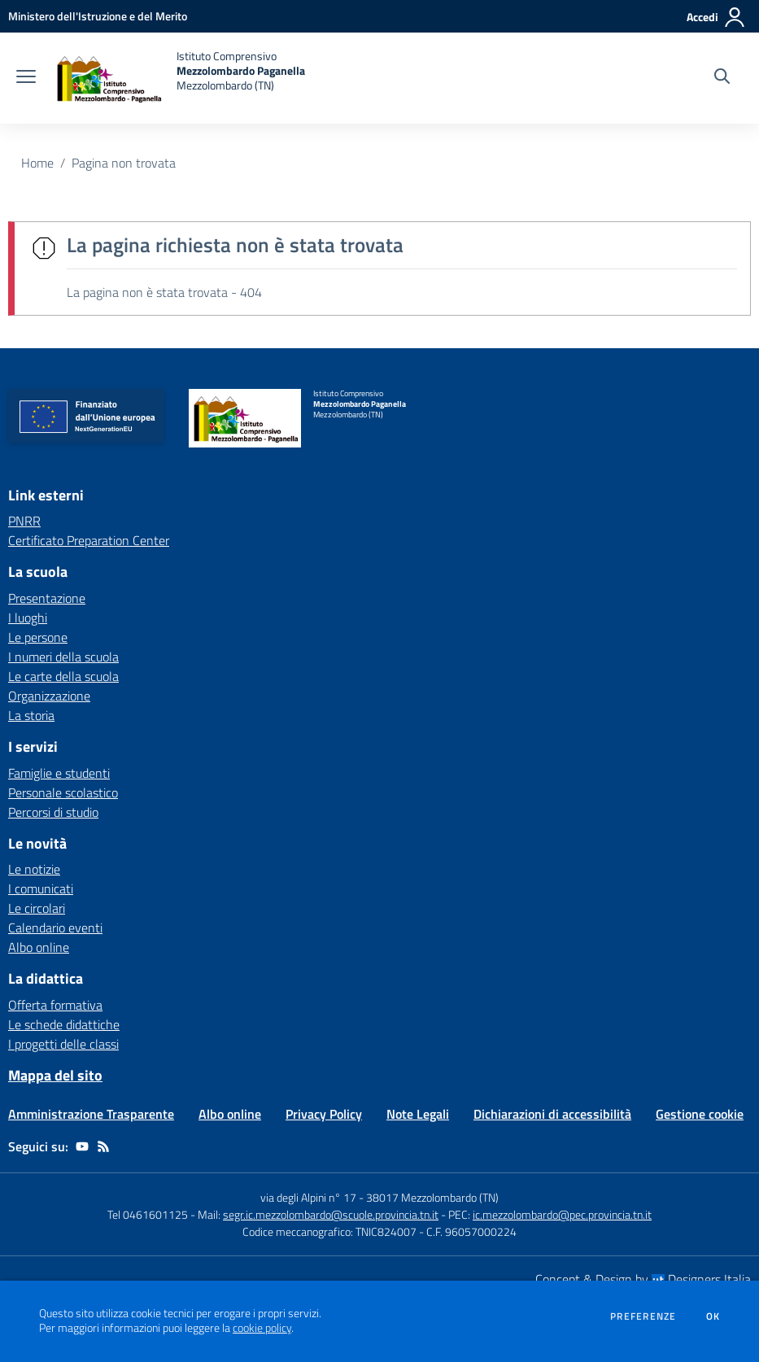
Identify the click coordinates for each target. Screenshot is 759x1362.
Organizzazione (49, 695)
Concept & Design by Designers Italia (643, 1279)
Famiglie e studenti (59, 773)
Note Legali (417, 1114)
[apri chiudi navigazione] (26, 78)
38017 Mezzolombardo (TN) (432, 1197)
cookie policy (262, 1328)
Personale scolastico (63, 792)
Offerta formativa (55, 1005)
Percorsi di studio (53, 812)
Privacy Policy (324, 1114)
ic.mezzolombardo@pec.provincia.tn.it (562, 1214)
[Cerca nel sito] (722, 78)
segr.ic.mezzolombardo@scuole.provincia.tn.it (330, 1214)
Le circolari (36, 908)
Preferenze (643, 1316)
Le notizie (34, 869)
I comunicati (40, 888)
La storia (31, 715)
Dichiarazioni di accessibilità (552, 1114)
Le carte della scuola (63, 676)
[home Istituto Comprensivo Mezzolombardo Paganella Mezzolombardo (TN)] (178, 78)
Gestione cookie (700, 1114)
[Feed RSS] (103, 1146)
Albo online (38, 947)
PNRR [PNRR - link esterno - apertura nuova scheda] (24, 520)
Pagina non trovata (124, 162)
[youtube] (82, 1146)
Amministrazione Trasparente (91, 1114)
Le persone (38, 637)
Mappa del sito (55, 1075)
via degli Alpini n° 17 (308, 1197)
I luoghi (27, 617)
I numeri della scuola (63, 656)
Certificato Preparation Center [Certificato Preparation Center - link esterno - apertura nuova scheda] (88, 540)
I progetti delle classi (63, 1044)
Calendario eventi (55, 927)
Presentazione (46, 598)
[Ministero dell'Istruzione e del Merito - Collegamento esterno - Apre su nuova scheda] (97, 15)
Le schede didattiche (64, 1024)
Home (37, 162)
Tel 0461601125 (147, 1214)
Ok (713, 1316)
